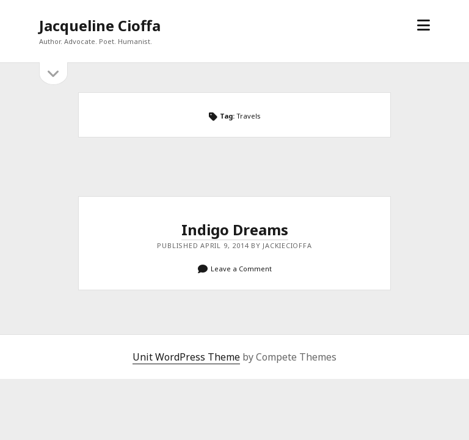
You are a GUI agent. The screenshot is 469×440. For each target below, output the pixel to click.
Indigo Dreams (234, 229)
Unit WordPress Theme (186, 357)
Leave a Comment (241, 268)
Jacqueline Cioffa (100, 25)
